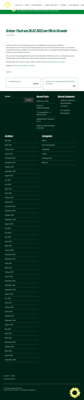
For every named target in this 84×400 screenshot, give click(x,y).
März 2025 (8, 191)
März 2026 (8, 142)
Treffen (44, 151)
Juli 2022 (8, 296)
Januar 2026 (9, 151)
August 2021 (9, 322)
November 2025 (10, 160)
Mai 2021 (8, 327)
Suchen (7, 94)
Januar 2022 (9, 309)
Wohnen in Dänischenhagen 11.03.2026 (67, 100)
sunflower (16, 387)
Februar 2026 (9, 147)
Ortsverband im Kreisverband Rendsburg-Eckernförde (38, 11)
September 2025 (10, 169)
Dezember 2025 (10, 156)
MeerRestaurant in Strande (56, 59)
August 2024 (9, 221)
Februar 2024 (9, 248)
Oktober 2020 (9, 344)
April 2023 (8, 261)
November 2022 (10, 283)
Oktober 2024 (9, 213)
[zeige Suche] (77, 2)
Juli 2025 (8, 177)
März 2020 (8, 348)
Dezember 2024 (10, 204)
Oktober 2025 (9, 164)
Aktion (44, 138)
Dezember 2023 (10, 252)
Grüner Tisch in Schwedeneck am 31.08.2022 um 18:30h (60, 81)
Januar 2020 (9, 353)
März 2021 (8, 335)
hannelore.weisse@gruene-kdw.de (23, 63)
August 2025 (9, 173)
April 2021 (8, 331)
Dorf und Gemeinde (48, 142)
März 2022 (8, 300)
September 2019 (10, 357)
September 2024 (10, 217)
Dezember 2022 (10, 278)
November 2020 (10, 340)
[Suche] (75, 2)
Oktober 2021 (9, 313)
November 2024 (10, 208)
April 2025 (8, 186)
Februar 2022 (9, 305)
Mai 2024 (8, 234)
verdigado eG (32, 387)
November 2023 (10, 256)
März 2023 (8, 265)
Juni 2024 (8, 230)
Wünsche (45, 160)
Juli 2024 (8, 226)
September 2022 (10, 287)
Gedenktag (45, 147)
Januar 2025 (9, 199)
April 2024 (8, 239)
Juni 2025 (8, 182)
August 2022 (9, 291)
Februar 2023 (9, 269)
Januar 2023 (9, 274)
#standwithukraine (23, 80)
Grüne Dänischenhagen (27, 8)
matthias (63, 98)
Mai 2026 (8, 138)
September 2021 (10, 318)
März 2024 (8, 243)
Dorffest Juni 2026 (42, 99)
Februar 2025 (9, 195)
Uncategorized (47, 156)
